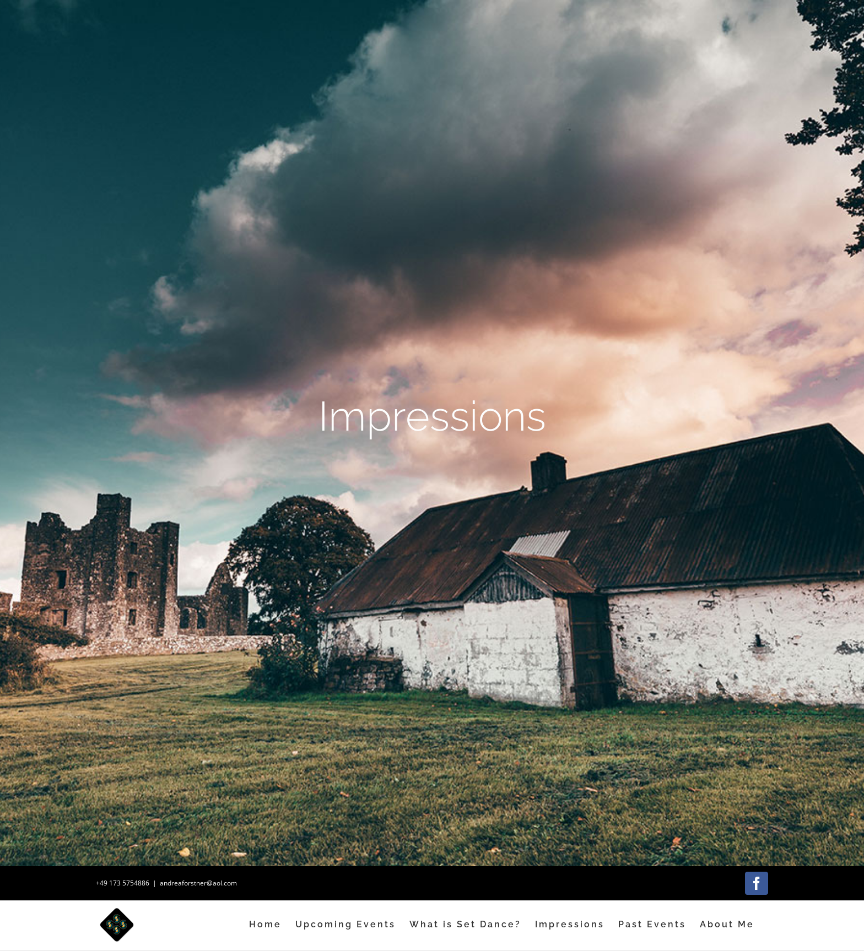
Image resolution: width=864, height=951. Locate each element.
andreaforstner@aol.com (198, 883)
